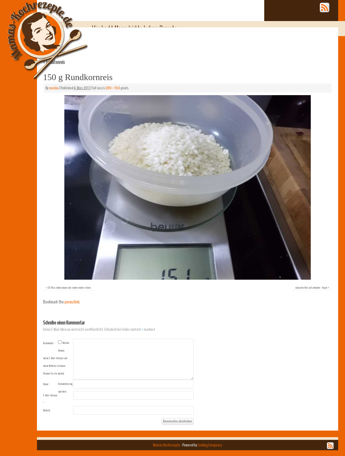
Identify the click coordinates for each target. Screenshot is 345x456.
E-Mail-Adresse (50, 399)
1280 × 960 (112, 88)
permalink (72, 302)
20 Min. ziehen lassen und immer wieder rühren (69, 287)
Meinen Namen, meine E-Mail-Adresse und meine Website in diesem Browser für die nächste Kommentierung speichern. (58, 367)
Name (46, 384)
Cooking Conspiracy (210, 445)
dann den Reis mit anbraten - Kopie (311, 287)
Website (46, 410)
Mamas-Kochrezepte (40, 34)
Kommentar (49, 343)
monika (54, 88)
